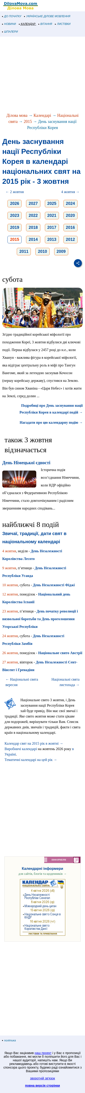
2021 (51, 215)
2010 (42, 251)
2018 (33, 227)
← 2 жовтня (14, 192)
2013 (51, 239)
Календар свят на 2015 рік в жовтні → (34, 743)
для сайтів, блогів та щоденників (42, 873)
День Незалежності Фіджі (54, 585)
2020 (70, 215)
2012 (70, 239)
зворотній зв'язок (42, 1078)
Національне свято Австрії (60, 653)
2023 (14, 215)
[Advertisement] (42, 75)
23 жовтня (10, 611)
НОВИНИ (9, 24)
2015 (28, 121)
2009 (61, 251)
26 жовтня (10, 653)
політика (9, 1040)
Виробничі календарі (21, 749)
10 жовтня (10, 585)
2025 (51, 203)
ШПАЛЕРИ (10, 31)
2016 (70, 227)
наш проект (43, 1053)
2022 (33, 215)
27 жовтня (10, 662)
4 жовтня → (70, 192)
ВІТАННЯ (45, 24)
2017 (51, 227)
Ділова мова (16, 115)
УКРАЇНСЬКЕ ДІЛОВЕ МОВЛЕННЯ (47, 16)
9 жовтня (9, 568)
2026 (14, 203)
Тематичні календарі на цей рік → (31, 760)
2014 (33, 239)
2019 (14, 227)
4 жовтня (9, 551)
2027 (33, 203)
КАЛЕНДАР (27, 24)
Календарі (42, 115)
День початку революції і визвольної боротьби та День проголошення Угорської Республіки (40, 619)
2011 (23, 251)
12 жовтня (10, 594)
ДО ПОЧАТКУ (12, 16)
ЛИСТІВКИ (62, 24)
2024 (70, 203)
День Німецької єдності (26, 462)
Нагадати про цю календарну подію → (51, 422)
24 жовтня (10, 636)
